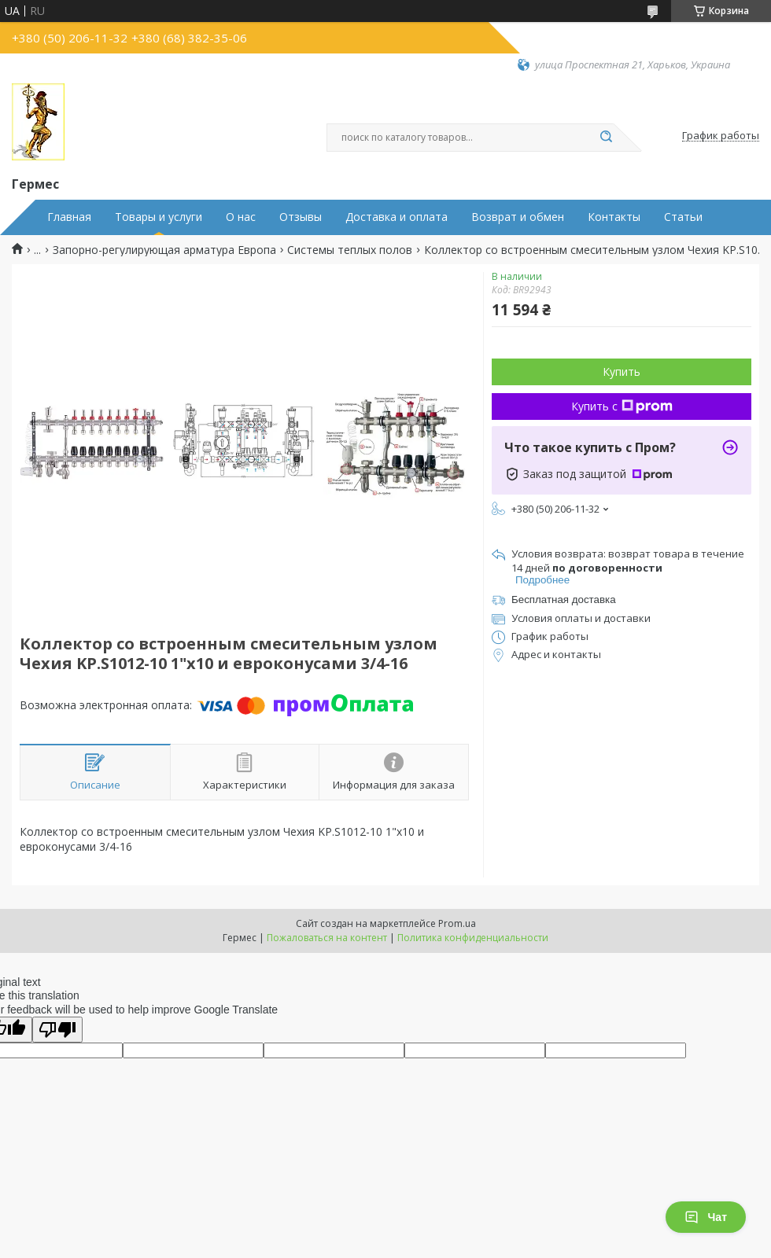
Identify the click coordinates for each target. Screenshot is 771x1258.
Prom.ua (457, 923)
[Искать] (606, 137)
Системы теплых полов (349, 250)
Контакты (614, 217)
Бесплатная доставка (563, 599)
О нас (241, 217)
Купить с (622, 406)
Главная (69, 217)
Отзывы (300, 217)
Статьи (683, 217)
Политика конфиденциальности (472, 937)
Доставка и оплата (396, 217)
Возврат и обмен (517, 217)
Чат (705, 1217)
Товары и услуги (158, 217)
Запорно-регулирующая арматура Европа (164, 250)
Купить (621, 371)
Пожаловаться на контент (327, 937)
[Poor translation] (57, 1030)
